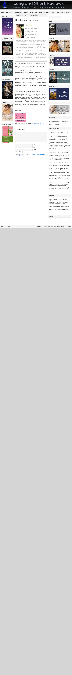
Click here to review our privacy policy (56, 218)
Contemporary (36, 123)
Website (34, 149)
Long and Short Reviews (36, 5)
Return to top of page (5, 226)
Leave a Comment (40, 22)
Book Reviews (18, 12)
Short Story (23, 125)
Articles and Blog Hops (63, 12)
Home (2, 12)
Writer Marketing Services (66, 226)
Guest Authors (9, 12)
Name (34, 144)
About (53, 12)
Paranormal (17, 125)
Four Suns (41, 123)
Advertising (47, 12)
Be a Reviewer (38, 12)
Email (34, 147)
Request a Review (28, 12)
